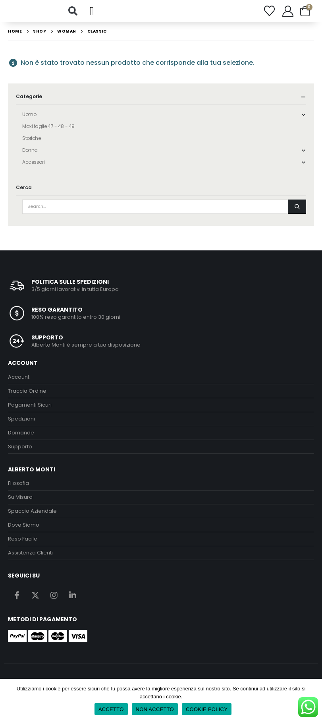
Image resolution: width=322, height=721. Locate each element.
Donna (30, 152)
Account (18, 380)
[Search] (297, 209)
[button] (72, 12)
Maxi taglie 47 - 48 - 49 (48, 129)
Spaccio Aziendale (32, 514)
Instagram (54, 598)
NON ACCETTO (155, 709)
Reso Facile (22, 542)
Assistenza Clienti (30, 556)
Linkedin (73, 598)
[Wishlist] (269, 12)
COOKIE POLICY (207, 709)
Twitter (35, 598)
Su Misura (20, 500)
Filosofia (18, 486)
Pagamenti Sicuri (30, 407)
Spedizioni (21, 421)
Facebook (17, 598)
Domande (21, 435)
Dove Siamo (23, 528)
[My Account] (288, 12)
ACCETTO (111, 709)
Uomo (29, 117)
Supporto (20, 449)
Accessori (33, 164)
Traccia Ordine (27, 393)
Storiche (31, 141)
